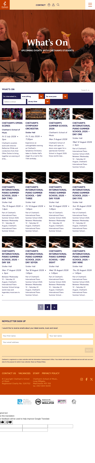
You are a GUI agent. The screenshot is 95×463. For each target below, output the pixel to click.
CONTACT (41, 5)
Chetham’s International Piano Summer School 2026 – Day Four (58, 193)
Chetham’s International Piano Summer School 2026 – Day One (81, 129)
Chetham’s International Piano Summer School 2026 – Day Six (11, 257)
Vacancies (24, 373)
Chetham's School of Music (5, 5)
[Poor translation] (9, 422)
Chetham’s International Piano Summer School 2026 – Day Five (81, 193)
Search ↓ (85, 90)
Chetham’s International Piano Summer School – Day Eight (58, 257)
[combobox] (14, 101)
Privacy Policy (41, 362)
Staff (36, 373)
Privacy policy (51, 373)
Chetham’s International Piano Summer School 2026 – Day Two (11, 193)
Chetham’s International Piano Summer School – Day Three (34, 193)
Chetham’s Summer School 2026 (58, 126)
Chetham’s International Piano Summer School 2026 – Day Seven (34, 257)
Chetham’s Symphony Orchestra (32, 126)
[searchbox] (15, 102)
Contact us (9, 373)
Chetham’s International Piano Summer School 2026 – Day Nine (81, 257)
